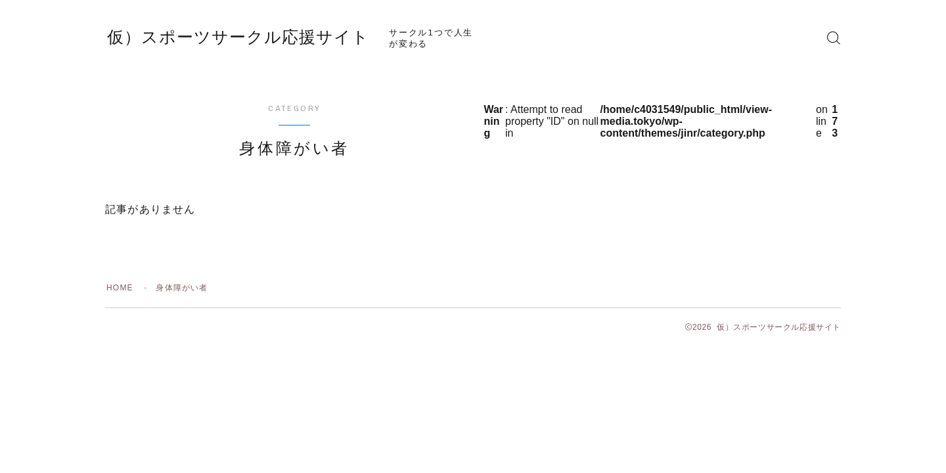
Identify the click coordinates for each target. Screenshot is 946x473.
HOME (119, 287)
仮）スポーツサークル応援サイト (238, 37)
